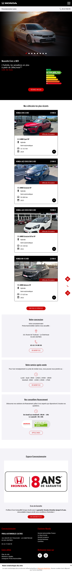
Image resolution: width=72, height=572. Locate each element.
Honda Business (43, 539)
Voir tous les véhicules (36, 308)
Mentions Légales (7, 556)
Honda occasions (43, 537)
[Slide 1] (26, 53)
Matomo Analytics (44, 568)
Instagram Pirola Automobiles (11, 558)
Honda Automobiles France (46, 533)
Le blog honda (42, 535)
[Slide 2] (29, 53)
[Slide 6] (40, 53)
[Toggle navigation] (68, 3)
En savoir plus (36, 350)
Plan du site (5, 554)
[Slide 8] (45, 53)
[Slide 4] (34, 53)
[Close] (71, 565)
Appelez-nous (36, 433)
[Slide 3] (31, 53)
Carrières (40, 541)
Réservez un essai (36, 89)
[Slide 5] (37, 53)
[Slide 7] (43, 53)
